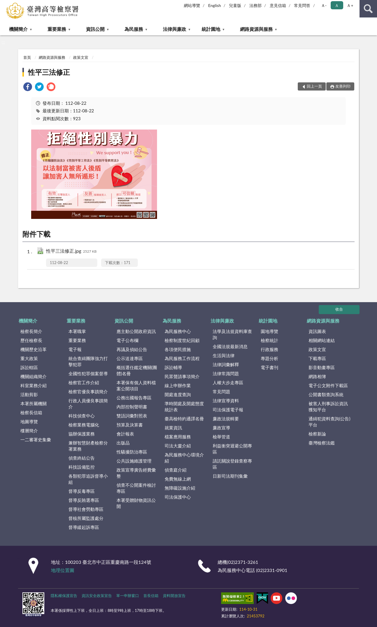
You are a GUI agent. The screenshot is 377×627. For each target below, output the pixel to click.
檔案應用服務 (178, 436)
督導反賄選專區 (83, 500)
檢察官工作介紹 (83, 382)
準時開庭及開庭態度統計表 (184, 406)
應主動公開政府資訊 (136, 331)
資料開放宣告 (174, 595)
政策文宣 (80, 57)
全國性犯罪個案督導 (88, 373)
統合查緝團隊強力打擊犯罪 (88, 361)
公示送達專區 (130, 358)
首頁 (27, 57)
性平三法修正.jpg (71, 251)
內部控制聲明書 (132, 406)
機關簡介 (18, 29)
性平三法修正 (49, 72)
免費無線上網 (178, 478)
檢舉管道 (221, 436)
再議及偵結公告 (132, 349)
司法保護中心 (178, 497)
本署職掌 (77, 331)
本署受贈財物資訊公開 (136, 503)
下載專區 (317, 358)
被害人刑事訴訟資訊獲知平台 (328, 406)
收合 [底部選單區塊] (339, 309)
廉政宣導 (221, 427)
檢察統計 (269, 340)
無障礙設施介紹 (180, 487)
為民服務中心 (178, 331)
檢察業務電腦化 (83, 424)
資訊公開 (95, 29)
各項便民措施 (178, 349)
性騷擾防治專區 (132, 451)
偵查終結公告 (81, 457)
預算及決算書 (130, 424)
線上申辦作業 (178, 385)
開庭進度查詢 (178, 394)
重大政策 (29, 358)
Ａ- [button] (324, 5)
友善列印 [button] (342, 86)
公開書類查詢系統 (326, 394)
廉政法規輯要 (226, 418)
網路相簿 (317, 376)
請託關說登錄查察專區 (232, 464)
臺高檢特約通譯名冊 (184, 418)
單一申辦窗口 (127, 595)
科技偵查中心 (81, 415)
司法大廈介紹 (178, 445)
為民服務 (133, 29)
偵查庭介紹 (175, 469)
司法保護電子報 (228, 409)
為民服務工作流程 (182, 358)
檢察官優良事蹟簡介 (88, 391)
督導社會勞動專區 (85, 509)
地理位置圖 (62, 570)
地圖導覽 (29, 421)
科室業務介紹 (33, 385)
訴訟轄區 (29, 367)
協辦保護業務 (81, 433)
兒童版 (235, 5)
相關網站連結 (322, 340)
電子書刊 (269, 367)
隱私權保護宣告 (64, 595)
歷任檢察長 (31, 340)
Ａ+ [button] (350, 5)
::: (5, 5)
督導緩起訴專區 (83, 527)
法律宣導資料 (226, 400)
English (214, 5)
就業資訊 (173, 427)
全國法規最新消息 (230, 346)
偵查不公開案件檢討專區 (136, 488)
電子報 (75, 349)
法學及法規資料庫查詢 (232, 334)
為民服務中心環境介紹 (184, 457)
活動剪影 (29, 394)
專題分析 (269, 358)
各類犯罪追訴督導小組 (88, 479)
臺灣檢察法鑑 (322, 442)
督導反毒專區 (81, 491)
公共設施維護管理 (134, 460)
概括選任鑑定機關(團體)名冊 (137, 370)
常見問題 (221, 391)
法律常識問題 (226, 373)
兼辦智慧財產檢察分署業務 (88, 445)
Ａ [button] (337, 5)
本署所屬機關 (33, 403)
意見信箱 (278, 5)
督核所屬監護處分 (85, 518)
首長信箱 (150, 595)
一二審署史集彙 (35, 439)
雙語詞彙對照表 (132, 415)
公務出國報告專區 (134, 397)
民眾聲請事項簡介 (182, 376)
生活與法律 (224, 355)
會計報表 (125, 433)
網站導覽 (192, 5)
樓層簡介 (29, 430)
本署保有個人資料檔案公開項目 (136, 385)
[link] (27, 87)
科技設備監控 (81, 467)
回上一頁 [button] (314, 86)
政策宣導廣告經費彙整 (136, 473)
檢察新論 (317, 433)
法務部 (255, 5)
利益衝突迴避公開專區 (232, 448)
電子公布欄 (127, 340)
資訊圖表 (317, 331)
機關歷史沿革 (33, 349)
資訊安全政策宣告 (97, 595)
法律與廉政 (174, 29)
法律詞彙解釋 (226, 364)
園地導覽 (269, 331)
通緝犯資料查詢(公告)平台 (329, 421)
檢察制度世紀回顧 (182, 340)
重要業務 (56, 29)
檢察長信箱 (31, 412)
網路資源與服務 (256, 29)
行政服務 (269, 349)
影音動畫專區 (322, 367)
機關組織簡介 (33, 376)
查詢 (368, 8)
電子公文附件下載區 (328, 385)
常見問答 (302, 5)
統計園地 (211, 29)
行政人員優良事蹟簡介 (88, 403)
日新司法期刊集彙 (230, 476)
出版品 (123, 442)
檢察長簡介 (31, 331)
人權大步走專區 (228, 382)
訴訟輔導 (173, 367)
